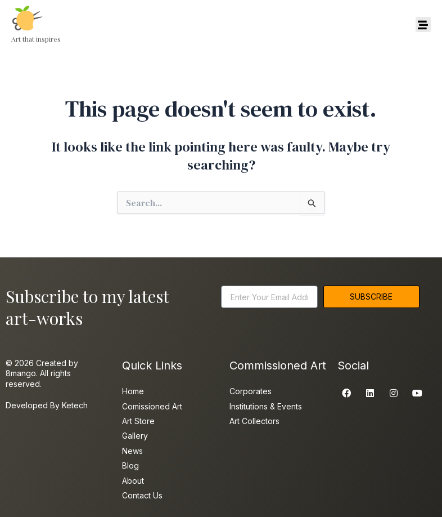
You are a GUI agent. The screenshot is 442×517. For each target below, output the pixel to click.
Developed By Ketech (47, 405)
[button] (423, 24)
